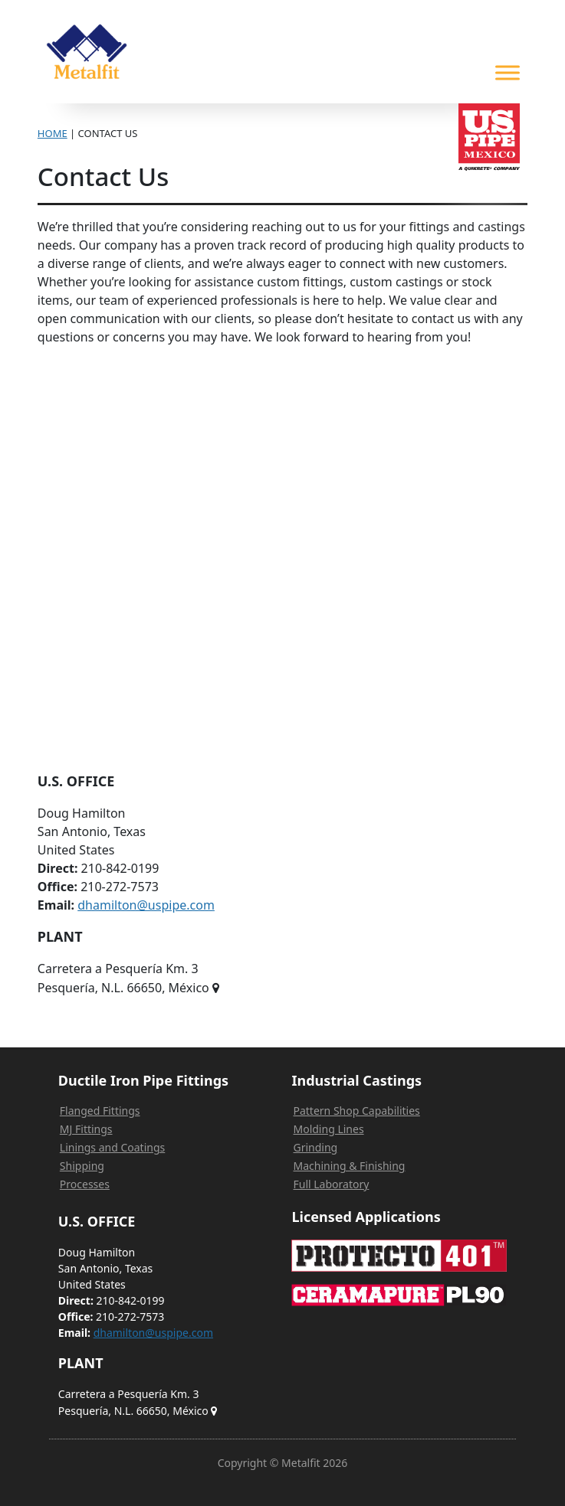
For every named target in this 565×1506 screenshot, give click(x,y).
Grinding (315, 1147)
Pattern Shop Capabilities (356, 1110)
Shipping (82, 1165)
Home (52, 133)
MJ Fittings (86, 1129)
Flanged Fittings (100, 1110)
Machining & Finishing (349, 1165)
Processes (85, 1184)
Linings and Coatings (112, 1147)
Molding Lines (328, 1129)
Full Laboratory (331, 1184)
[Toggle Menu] (507, 72)
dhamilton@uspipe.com (146, 905)
